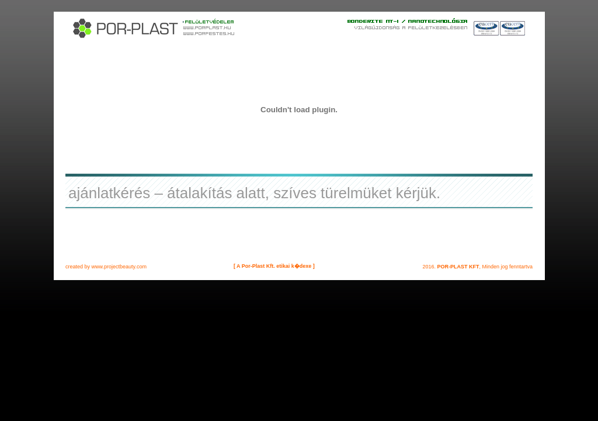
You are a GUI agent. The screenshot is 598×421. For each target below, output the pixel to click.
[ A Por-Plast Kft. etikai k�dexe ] (274, 266)
